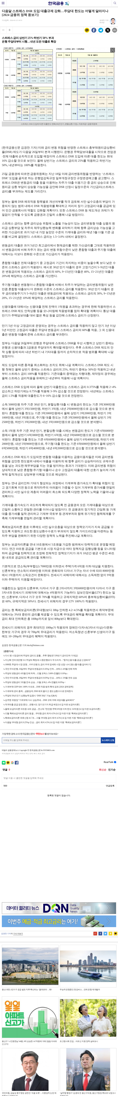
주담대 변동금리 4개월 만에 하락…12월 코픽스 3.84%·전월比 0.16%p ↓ (36, 673)
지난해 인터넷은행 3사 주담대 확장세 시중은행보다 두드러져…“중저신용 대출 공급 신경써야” (48, 660)
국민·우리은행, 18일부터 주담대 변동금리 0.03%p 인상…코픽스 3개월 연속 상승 (41, 678)
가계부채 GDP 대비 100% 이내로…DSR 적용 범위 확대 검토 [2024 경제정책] (39, 687)
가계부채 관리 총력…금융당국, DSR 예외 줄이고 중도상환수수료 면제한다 (39, 691)
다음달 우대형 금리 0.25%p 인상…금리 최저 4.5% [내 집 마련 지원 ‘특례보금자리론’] (43, 722)
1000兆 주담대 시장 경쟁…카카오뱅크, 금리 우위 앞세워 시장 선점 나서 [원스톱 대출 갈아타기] (48, 664)
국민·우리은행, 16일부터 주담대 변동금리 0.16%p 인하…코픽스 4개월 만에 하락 (41, 669)
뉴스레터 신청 (108, 740)
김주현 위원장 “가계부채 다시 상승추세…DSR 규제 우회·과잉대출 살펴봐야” (40, 700)
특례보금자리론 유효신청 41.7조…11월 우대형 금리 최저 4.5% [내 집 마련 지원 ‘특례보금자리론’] (49, 718)
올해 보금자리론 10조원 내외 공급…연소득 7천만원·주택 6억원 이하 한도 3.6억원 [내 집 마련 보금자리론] (52, 709)
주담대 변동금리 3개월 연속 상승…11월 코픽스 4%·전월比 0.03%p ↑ (35, 682)
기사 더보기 (18, 836)
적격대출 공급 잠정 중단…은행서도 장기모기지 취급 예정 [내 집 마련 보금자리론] (42, 704)
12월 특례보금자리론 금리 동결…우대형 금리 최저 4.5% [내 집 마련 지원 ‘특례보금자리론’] (46, 713)
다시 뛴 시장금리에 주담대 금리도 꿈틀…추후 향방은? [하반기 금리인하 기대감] (41, 655)
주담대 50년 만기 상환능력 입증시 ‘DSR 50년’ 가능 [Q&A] (31, 696)
